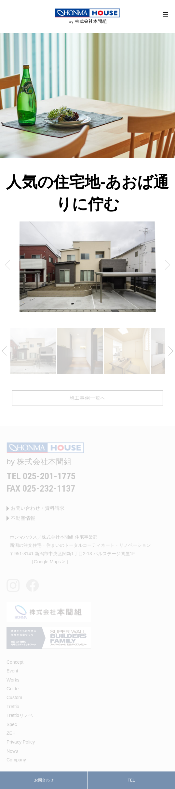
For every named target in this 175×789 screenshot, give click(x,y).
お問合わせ (44, 780)
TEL (131, 780)
